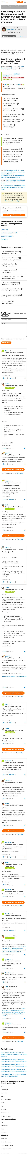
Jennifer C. (8, 842)
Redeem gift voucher (6, 1116)
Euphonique (4, 239)
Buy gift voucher (5, 1112)
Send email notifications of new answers (13, 339)
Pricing (2, 1096)
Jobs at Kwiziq (4, 1125)
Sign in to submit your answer (13, 469)
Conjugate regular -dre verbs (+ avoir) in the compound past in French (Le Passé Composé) (14, 1070)
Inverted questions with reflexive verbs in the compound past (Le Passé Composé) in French (13, 187)
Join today (20, 473)
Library (9, 5)
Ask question (6, 342)
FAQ (2, 1122)
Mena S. (7, 704)
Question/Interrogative (7, 236)
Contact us (3, 1132)
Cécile (7, 505)
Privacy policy (5, 1153)
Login (2, 1106)
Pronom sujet (4, 229)
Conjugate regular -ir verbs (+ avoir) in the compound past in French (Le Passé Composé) (14, 1065)
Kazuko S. (8, 913)
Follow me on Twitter (6, 1148)
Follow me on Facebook (7, 1145)
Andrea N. (8, 481)
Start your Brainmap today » (12, 201)
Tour (2, 1086)
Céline (7, 383)
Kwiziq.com (4, 1138)
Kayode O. (8, 1023)
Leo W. (7, 547)
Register (3, 1102)
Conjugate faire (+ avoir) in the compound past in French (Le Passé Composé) (13, 1075)
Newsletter (3, 1109)
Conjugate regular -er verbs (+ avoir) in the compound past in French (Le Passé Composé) (14, 1060)
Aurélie (7, 862)
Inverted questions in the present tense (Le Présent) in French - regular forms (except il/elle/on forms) (13, 172)
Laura (6, 936)
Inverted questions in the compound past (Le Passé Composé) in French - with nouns (13, 182)
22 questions (23, 36)
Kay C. (7, 351)
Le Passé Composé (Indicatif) (9, 233)
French (3, 5)
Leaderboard (4, 1089)
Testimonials (4, 1093)
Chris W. (7, 453)
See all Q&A (5, 315)
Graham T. (8, 760)
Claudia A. (8, 973)
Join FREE (19, 1)
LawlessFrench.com (6, 1142)
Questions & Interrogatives (18, 5)
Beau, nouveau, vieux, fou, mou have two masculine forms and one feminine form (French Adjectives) (14, 1054)
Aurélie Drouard (11, 29)
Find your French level (14, 215)
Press (2, 1129)
